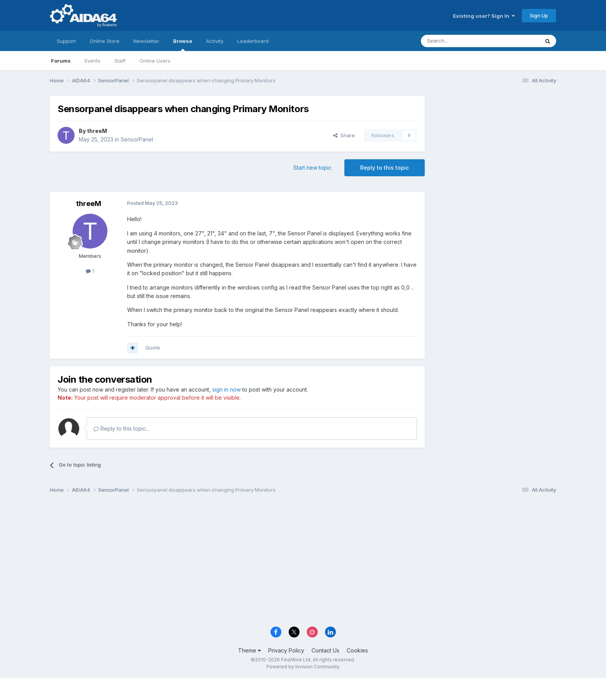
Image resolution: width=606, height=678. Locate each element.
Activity (214, 41)
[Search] (460, 41)
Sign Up (539, 15)
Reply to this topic (384, 167)
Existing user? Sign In (484, 16)
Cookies (357, 650)
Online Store (104, 41)
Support (66, 41)
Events (92, 61)
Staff (120, 61)
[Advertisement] (494, 147)
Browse (182, 44)
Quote (152, 347)
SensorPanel (137, 139)
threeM (97, 131)
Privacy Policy (286, 650)
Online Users (155, 61)
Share (344, 135)
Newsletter (146, 41)
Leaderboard (253, 41)
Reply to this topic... (122, 428)
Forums (61, 61)
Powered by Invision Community (303, 666)
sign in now (226, 389)
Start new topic (312, 167)
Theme (249, 650)
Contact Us (325, 650)
